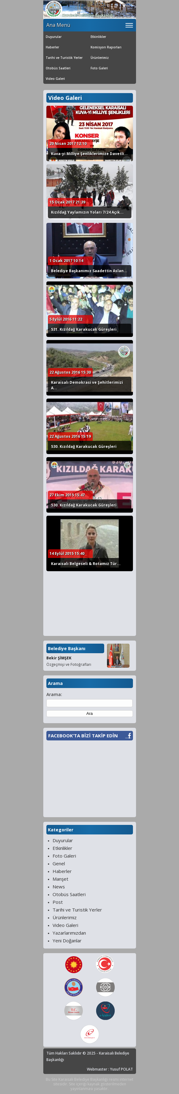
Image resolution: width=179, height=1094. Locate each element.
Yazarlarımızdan (69, 933)
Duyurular (54, 37)
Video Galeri (55, 78)
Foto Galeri (99, 68)
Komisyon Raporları (106, 47)
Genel (59, 863)
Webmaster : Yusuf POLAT (110, 1069)
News (59, 886)
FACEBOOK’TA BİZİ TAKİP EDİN (83, 735)
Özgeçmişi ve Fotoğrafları (68, 664)
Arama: (54, 694)
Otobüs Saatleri (58, 68)
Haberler (52, 47)
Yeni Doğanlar (67, 940)
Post (58, 902)
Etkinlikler (98, 37)
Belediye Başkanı (66, 648)
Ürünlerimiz (100, 57)
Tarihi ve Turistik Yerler (64, 57)
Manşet (60, 879)
